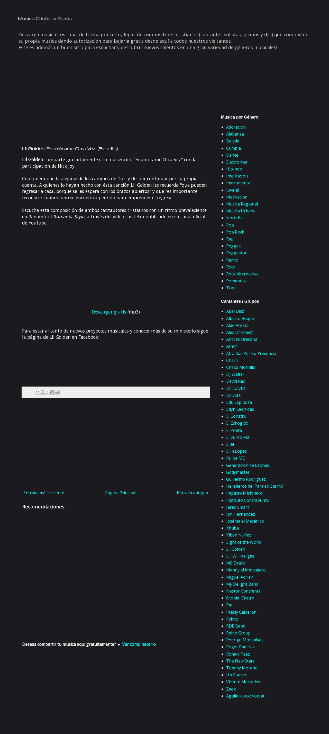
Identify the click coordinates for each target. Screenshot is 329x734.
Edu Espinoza (239, 402)
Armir (231, 346)
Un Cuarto (236, 675)
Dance (232, 155)
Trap (231, 288)
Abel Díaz (235, 311)
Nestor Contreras (243, 591)
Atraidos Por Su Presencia (251, 353)
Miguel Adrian (239, 577)
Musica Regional (242, 204)
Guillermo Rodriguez (246, 479)
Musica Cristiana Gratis (45, 18)
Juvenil (232, 190)
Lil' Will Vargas (240, 556)
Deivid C (234, 395)
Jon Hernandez (240, 514)
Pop (230, 225)
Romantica (236, 281)
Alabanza (235, 134)
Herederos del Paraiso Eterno (254, 486)
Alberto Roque (240, 318)
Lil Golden (235, 549)
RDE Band (235, 626)
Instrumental (238, 183)
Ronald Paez (238, 654)
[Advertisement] (115, 102)
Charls (232, 360)
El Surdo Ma (237, 437)
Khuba (232, 528)
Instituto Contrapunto (247, 500)
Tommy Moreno (242, 668)
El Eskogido (237, 423)
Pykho (232, 619)
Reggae (233, 246)
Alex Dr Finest (239, 332)
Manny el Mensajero (246, 570)
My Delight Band (242, 584)
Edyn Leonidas (240, 409)
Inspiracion (237, 176)
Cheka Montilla (240, 367)
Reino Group (238, 633)
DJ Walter (235, 374)
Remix (232, 260)
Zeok (231, 689)
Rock (230, 267)
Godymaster (238, 472)
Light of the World (243, 542)
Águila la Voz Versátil (246, 696)
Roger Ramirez (240, 647)
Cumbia (233, 148)
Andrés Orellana (241, 339)
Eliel (230, 444)
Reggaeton (237, 253)
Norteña (234, 218)
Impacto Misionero (244, 493)
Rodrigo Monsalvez (244, 640)
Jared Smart (237, 507)
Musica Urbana (240, 211)
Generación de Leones (247, 465)
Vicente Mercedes (243, 682)
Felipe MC (235, 458)
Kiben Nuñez (238, 535)
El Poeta (234, 430)
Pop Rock (235, 232)
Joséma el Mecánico (245, 521)
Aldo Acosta (237, 325)
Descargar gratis (109, 312)
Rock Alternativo (242, 274)
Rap (230, 239)
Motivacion (237, 197)
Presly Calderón (241, 612)
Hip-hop (234, 169)
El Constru (236, 416)
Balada (232, 141)
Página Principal (120, 493)
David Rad (235, 381)
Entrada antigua (192, 493)
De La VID (235, 388)
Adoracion (236, 127)
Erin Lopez (236, 451)
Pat (229, 605)
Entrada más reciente (43, 493)
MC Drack (235, 563)
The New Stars (240, 661)
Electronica (236, 162)
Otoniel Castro (240, 598)
